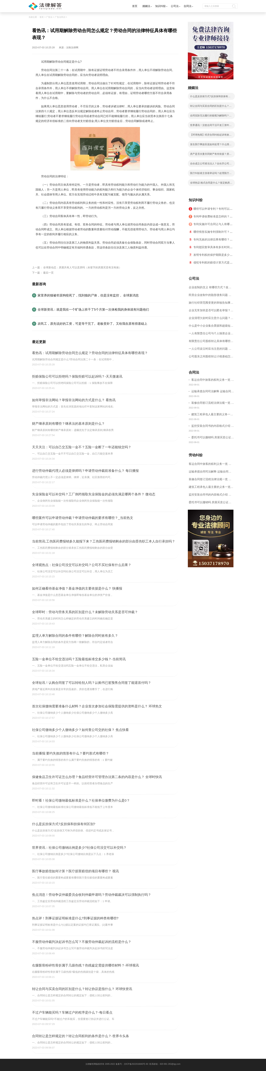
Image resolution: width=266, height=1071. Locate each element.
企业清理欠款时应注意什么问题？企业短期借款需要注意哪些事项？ (211, 319)
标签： (40, 255)
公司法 (175, 6)
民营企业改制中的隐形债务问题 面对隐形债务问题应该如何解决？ (210, 296)
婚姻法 (146, 6)
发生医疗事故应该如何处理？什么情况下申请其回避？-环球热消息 (211, 145)
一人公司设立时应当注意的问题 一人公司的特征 (210, 350)
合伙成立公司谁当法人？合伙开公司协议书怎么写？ (211, 164)
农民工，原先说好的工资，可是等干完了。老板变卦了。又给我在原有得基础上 (92, 323)
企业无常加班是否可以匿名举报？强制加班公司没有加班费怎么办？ (211, 311)
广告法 (49, 17)
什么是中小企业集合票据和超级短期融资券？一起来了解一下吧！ (211, 327)
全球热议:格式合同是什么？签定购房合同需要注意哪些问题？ (211, 183)
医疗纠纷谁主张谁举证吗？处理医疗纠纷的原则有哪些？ (211, 174)
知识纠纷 (160, 6)
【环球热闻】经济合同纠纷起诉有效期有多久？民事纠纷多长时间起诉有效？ (211, 135)
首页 (134, 6)
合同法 (187, 6)
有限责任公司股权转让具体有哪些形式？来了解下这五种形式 (211, 342)
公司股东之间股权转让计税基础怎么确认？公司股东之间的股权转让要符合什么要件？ (211, 357)
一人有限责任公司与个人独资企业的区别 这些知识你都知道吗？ (211, 334)
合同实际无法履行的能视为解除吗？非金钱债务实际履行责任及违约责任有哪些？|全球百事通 (211, 116)
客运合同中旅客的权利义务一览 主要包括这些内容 (212, 380)
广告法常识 (60, 17)
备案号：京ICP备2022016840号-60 (132, 1064)
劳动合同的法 (84, 255)
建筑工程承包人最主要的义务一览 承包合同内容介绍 (212, 415)
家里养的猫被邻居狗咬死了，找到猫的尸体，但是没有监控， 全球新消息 (88, 295)
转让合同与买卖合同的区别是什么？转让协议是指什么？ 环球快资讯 (211, 107)
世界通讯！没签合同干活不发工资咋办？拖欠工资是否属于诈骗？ (209, 126)
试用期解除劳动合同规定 (60, 255)
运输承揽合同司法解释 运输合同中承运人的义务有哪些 (212, 392)
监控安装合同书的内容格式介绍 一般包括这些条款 (212, 426)
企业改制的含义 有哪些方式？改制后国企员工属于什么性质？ (210, 288)
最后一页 (48, 272)
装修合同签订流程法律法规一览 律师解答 (212, 403)
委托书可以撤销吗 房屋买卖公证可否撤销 (212, 438)
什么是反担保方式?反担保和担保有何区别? (210, 97)
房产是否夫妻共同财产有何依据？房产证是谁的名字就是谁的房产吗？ (211, 155)
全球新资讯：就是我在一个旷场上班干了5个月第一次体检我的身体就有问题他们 (93, 309)
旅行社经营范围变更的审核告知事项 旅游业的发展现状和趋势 (211, 304)
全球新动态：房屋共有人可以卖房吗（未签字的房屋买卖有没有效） (82, 267)
